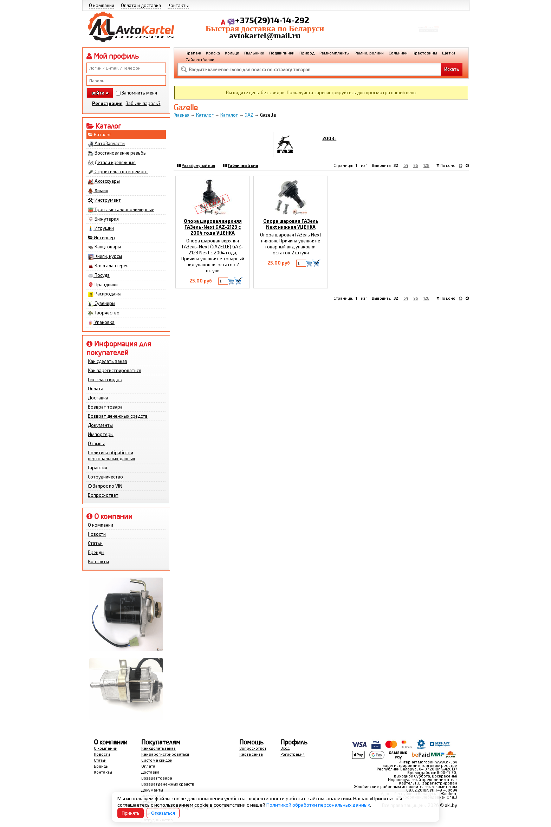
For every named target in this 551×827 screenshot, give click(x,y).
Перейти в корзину (428, 33)
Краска (213, 52)
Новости (97, 534)
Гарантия (97, 467)
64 (405, 165)
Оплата (95, 388)
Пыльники (254, 52)
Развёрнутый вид (198, 165)
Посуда (99, 275)
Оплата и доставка (141, 5)
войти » (99, 93)
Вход (285, 748)
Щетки (448, 52)
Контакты (178, 5)
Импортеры (101, 434)
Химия (98, 191)
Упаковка (101, 322)
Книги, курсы (105, 256)
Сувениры (101, 303)
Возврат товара (105, 407)
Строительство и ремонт (118, 172)
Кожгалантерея (108, 266)
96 (415, 165)
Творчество (103, 313)
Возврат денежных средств (118, 416)
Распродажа (105, 294)
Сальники (398, 52)
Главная (181, 115)
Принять (131, 813)
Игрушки (101, 228)
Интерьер (101, 237)
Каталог (99, 134)
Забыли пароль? (143, 103)
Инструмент (104, 200)
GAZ (249, 115)
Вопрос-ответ (103, 495)
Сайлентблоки (200, 59)
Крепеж (193, 52)
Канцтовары (104, 247)
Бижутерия (103, 219)
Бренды (96, 552)
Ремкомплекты (334, 52)
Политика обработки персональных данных (111, 455)
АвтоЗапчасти (106, 144)
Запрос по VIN (105, 486)
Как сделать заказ (107, 361)
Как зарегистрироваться (114, 370)
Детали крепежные (112, 162)
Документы (100, 425)
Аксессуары (104, 181)
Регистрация (107, 103)
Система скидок (105, 379)
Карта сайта (251, 754)
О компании (101, 5)
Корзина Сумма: (428, 23)
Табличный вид (243, 165)
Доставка (98, 398)
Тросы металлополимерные (121, 210)
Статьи (95, 543)
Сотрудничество (105, 477)
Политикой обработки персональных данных (318, 805)
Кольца (232, 52)
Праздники (103, 285)
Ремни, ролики (369, 52)
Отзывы (96, 443)
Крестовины (425, 52)
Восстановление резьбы (117, 153)
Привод (307, 52)
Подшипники (281, 52)
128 (426, 165)
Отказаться (163, 813)
